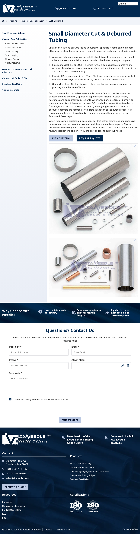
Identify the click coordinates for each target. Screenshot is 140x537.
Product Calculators (12, 513)
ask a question (61, 138)
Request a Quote (15, 490)
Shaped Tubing (12, 59)
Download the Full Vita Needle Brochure (121, 441)
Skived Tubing (11, 51)
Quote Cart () (65, 8)
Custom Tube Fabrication (33, 21)
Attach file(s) (78, 360)
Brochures (7, 505)
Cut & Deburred (12, 63)
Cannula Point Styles (14, 43)
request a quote (90, 138)
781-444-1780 (104, 8)
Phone (13, 360)
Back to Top (129, 533)
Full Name (15, 346)
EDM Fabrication (13, 47)
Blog (4, 521)
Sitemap (49, 532)
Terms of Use (65, 532)
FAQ (4, 517)
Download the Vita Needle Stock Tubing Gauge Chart (79, 441)
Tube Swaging (11, 55)
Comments (15, 373)
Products (13, 21)
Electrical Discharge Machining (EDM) (71, 76)
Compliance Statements (14, 509)
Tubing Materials (10, 89)
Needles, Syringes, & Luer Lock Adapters (91, 474)
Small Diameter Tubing (13, 33)
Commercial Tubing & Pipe (15, 78)
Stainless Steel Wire (12, 84)
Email (75, 346)
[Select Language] (128, 3)
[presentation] (28, 409)
